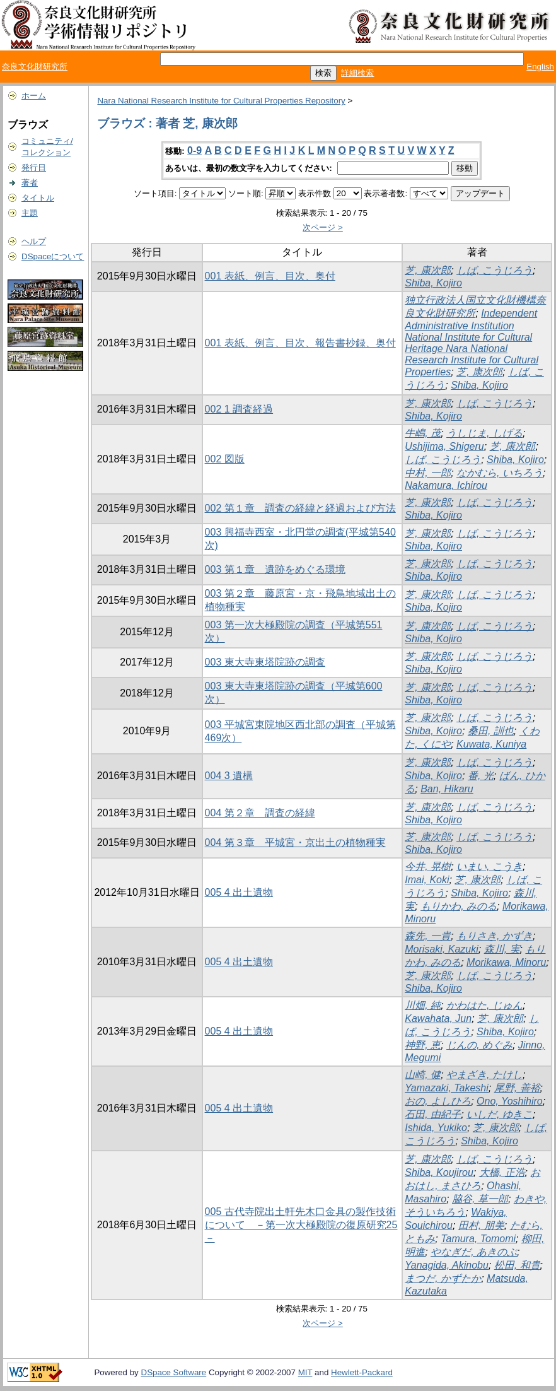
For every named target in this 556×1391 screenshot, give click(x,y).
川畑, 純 (423, 1005)
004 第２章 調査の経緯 (260, 812)
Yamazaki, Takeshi (447, 1088)
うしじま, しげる (484, 433)
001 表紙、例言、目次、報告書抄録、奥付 (300, 342)
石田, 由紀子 (433, 1114)
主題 (29, 213)
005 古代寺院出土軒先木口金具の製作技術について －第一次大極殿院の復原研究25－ (301, 1224)
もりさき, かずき (494, 935)
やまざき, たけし (484, 1074)
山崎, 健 (423, 1074)
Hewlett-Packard (362, 1372)
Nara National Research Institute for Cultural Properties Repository (221, 100)
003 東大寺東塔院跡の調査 (265, 662)
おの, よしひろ (438, 1101)
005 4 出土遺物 (239, 892)
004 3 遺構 (229, 775)
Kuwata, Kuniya (491, 744)
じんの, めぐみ (479, 1045)
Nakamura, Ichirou (446, 485)
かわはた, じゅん (484, 1005)
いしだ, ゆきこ (499, 1114)
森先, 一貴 (428, 935)
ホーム (33, 95)
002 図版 (225, 459)
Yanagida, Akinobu (447, 1265)
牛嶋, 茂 (423, 433)
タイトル (37, 197)
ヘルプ (33, 241)
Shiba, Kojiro (433, 283)
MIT (305, 1372)
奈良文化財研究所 (34, 66)
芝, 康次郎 (428, 270)
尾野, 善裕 (517, 1088)
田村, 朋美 (481, 1225)
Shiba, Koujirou (439, 1172)
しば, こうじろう (494, 270)
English (540, 66)
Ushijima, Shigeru (444, 446)
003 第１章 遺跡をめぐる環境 (275, 569)
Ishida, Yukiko (436, 1127)
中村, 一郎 (428, 472)
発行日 (33, 167)
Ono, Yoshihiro (510, 1101)
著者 (29, 182)
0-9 (194, 150)
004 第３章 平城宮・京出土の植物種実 (295, 842)
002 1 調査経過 (239, 409)
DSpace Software (174, 1372)
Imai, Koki (427, 879)
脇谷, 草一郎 (480, 1199)
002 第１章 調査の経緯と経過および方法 (300, 508)
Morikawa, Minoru (506, 962)
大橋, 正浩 (502, 1172)
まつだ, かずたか (443, 1278)
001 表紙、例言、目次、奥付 (270, 276)
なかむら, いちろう (499, 472)
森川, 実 (502, 949)
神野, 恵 (423, 1045)
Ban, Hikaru (446, 789)
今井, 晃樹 (428, 866)
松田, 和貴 (517, 1265)
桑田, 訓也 (491, 730)
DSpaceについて (52, 256)
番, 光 (481, 775)
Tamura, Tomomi (478, 1238)
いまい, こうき (489, 866)
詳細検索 (357, 73)
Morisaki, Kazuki (441, 949)
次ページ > (323, 227)
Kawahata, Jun (438, 1018)
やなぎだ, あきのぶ (474, 1252)
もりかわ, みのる (458, 906)
